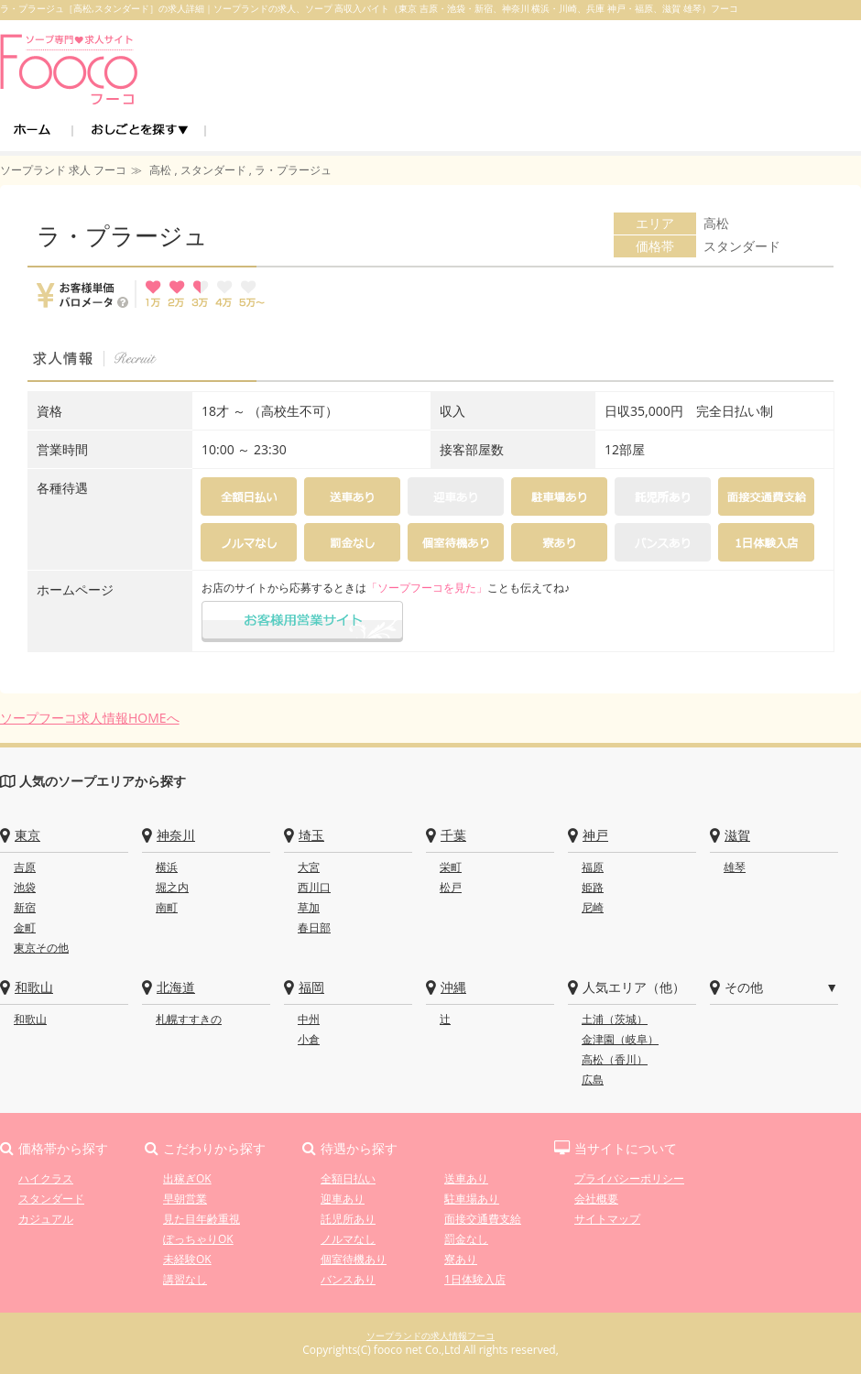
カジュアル (45, 1219)
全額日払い (348, 1178)
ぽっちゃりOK (198, 1239)
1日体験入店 (475, 1279)
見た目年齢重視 (201, 1219)
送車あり (466, 1178)
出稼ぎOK (187, 1178)
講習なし (185, 1279)
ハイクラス (45, 1178)
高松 (716, 223)
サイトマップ (607, 1219)
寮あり (460, 1259)
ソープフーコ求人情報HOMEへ (90, 717)
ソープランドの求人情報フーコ (430, 1335)
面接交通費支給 (482, 1219)
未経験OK (187, 1259)
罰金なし (466, 1239)
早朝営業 (185, 1198)
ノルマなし (348, 1239)
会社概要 (596, 1198)
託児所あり (348, 1219)
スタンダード (741, 246)
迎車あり (343, 1198)
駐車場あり (471, 1198)
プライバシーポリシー (629, 1178)
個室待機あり (354, 1259)
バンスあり (348, 1279)
